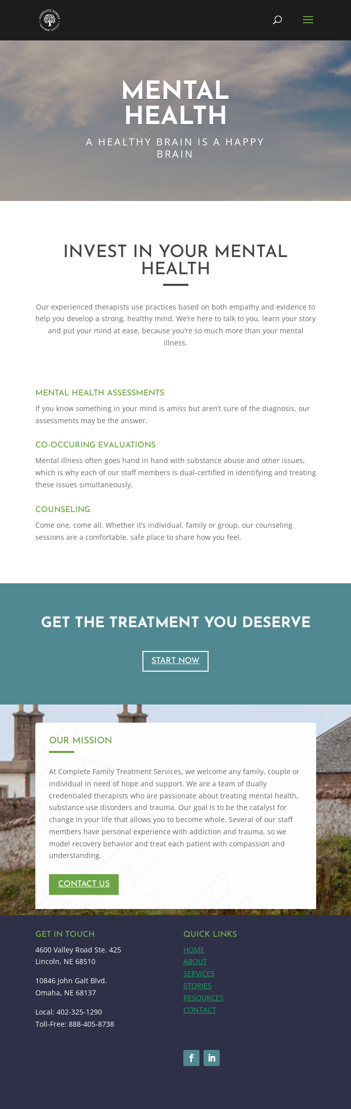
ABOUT (195, 961)
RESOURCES (203, 997)
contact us (84, 884)
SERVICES (199, 973)
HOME (194, 949)
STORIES (197, 985)
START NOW (175, 661)
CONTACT (199, 1010)
